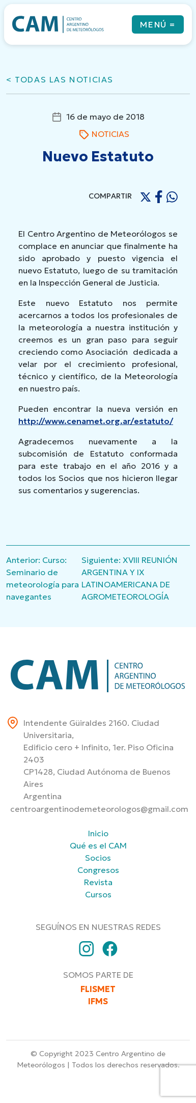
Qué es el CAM (98, 845)
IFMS (98, 1001)
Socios (98, 858)
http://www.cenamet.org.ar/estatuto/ (95, 421)
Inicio (98, 833)
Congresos (98, 870)
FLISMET (98, 989)
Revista (98, 882)
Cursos (98, 894)
